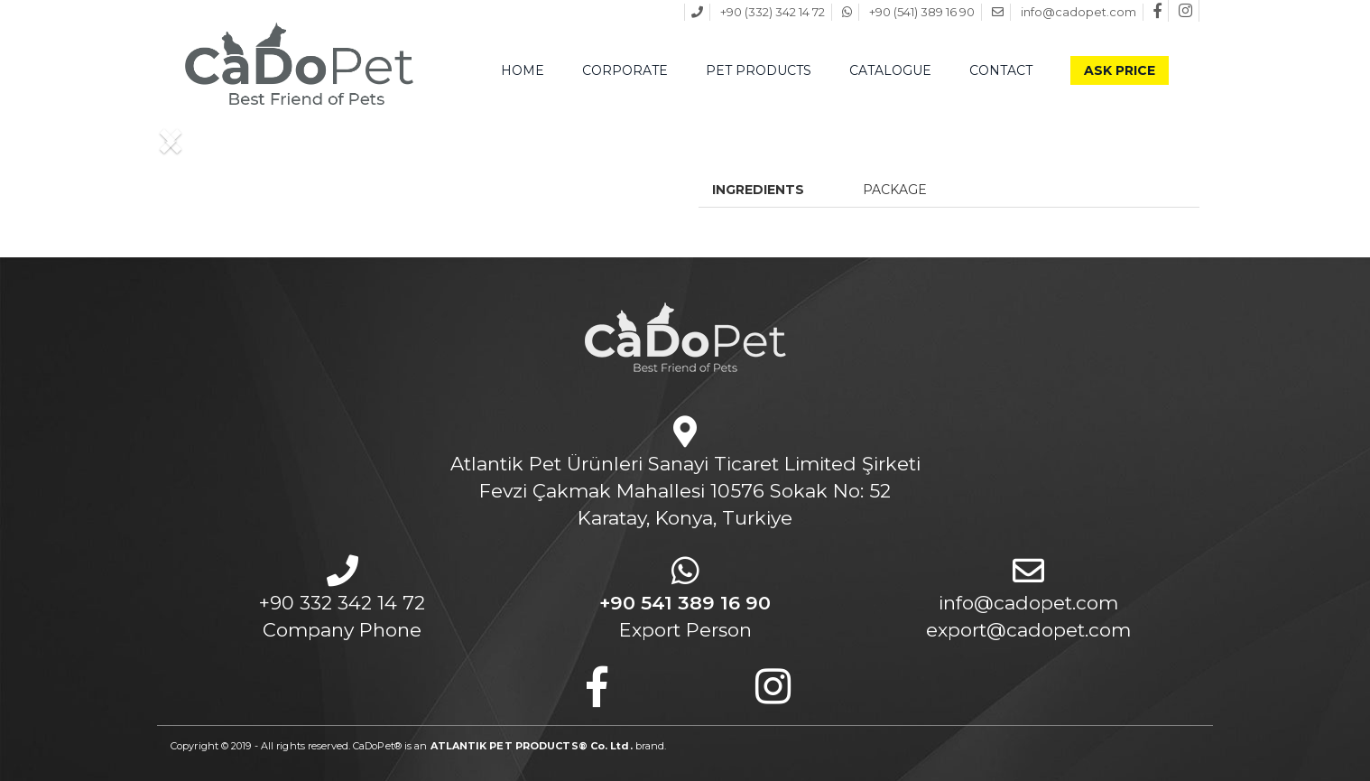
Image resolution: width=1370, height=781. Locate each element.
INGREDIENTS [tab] (758, 189)
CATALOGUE (890, 70)
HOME (522, 70)
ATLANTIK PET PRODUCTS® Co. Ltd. (531, 745)
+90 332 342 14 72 (342, 602)
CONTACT (1000, 70)
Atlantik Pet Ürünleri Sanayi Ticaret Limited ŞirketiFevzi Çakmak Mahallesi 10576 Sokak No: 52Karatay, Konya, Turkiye (685, 490)
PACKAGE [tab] (895, 189)
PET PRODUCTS (758, 70)
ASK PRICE (1119, 70)
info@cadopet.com (1028, 602)
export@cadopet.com (1028, 629)
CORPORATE (625, 70)
